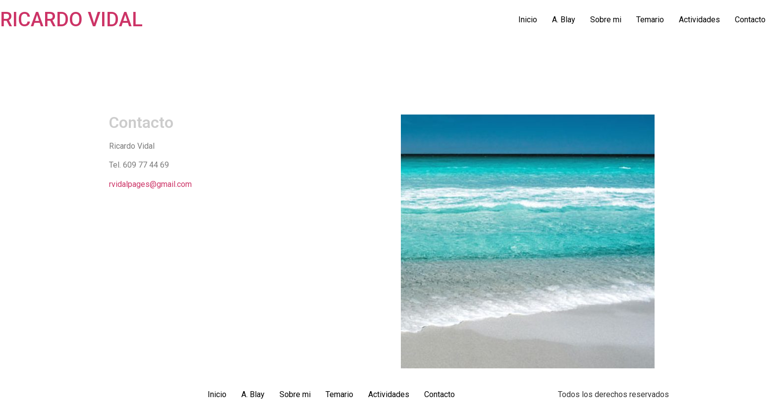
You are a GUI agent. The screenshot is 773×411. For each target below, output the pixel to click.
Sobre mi (605, 19)
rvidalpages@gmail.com (150, 184)
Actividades (699, 19)
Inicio (527, 19)
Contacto (750, 19)
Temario (650, 19)
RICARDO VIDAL (71, 19)
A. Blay (563, 19)
